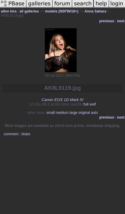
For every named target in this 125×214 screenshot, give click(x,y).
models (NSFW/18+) (61, 11)
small (50, 113)
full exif (89, 104)
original (84, 113)
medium (62, 113)
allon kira (9, 11)
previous (106, 21)
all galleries (29, 11)
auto (94, 113)
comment (11, 134)
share (25, 134)
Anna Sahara (95, 11)
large (73, 113)
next (120, 21)
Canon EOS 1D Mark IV (62, 99)
